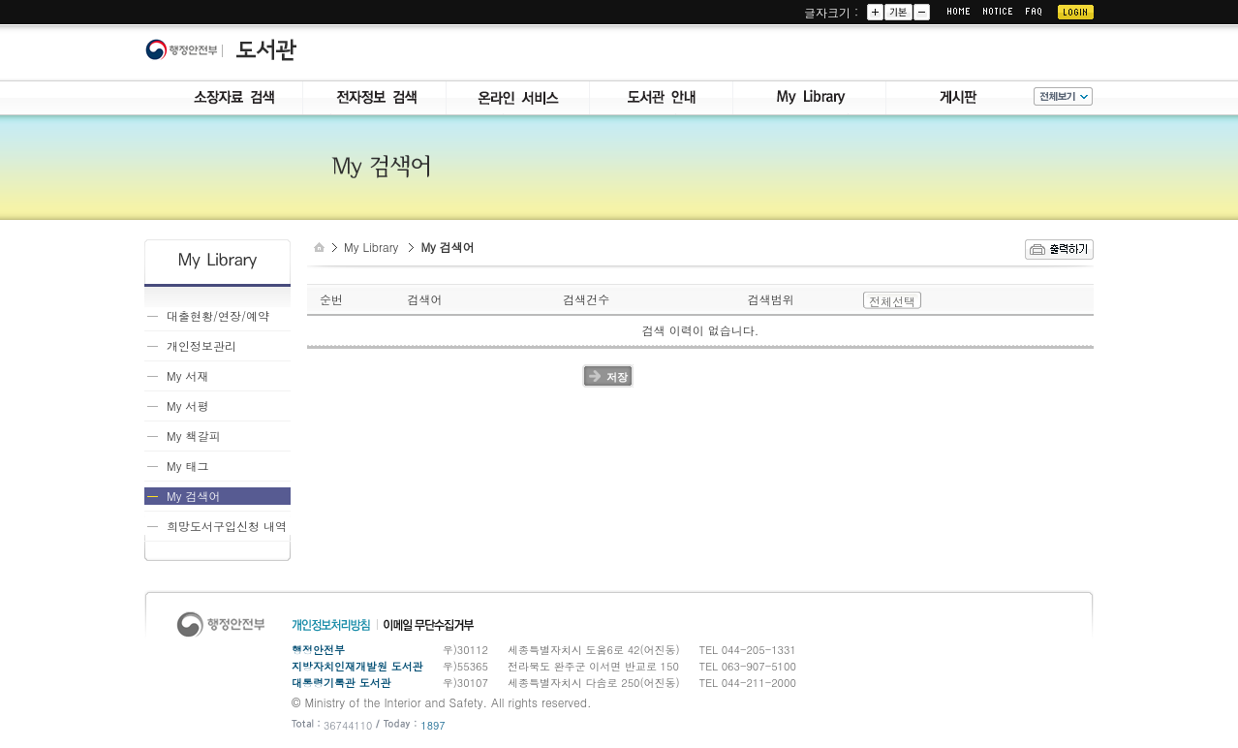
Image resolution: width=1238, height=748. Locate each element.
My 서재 (187, 375)
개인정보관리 (201, 345)
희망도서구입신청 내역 (227, 525)
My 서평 (187, 405)
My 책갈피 (193, 435)
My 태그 (187, 465)
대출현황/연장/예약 (218, 315)
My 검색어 (193, 495)
